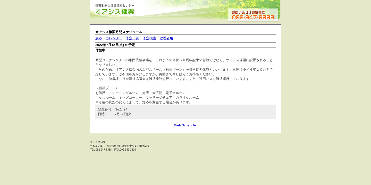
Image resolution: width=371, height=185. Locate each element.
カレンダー (114, 38)
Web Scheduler (185, 125)
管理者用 (166, 38)
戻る (98, 38)
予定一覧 (132, 38)
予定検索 (149, 38)
